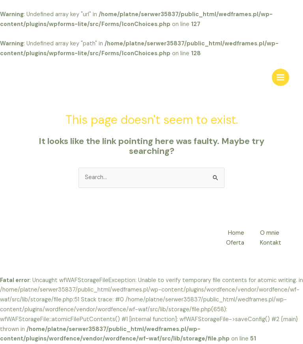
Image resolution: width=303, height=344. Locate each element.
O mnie (269, 233)
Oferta (235, 243)
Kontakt (270, 243)
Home (236, 233)
